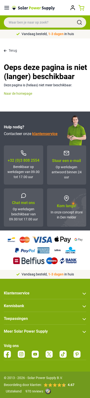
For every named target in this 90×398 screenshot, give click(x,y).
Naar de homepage (18, 93)
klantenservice (45, 133)
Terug (10, 50)
